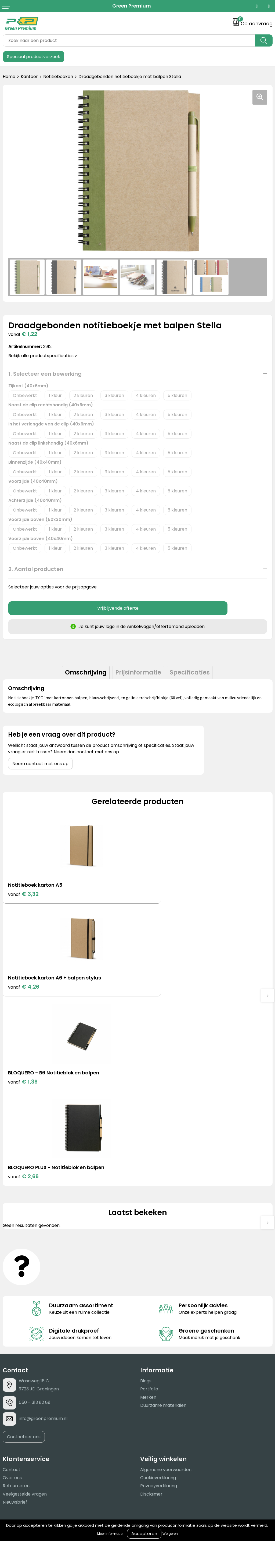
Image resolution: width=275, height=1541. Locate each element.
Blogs (145, 1193)
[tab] (86, 672)
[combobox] (129, 40)
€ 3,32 (23, 894)
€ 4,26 (158, 894)
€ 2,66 (158, 989)
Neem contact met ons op (40, 764)
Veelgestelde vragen (25, 1307)
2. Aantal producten (35, 569)
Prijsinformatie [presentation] (138, 672)
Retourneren (16, 1298)
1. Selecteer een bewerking (45, 373)
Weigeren (170, 1533)
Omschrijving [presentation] (86, 672)
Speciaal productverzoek (33, 57)
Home (9, 76)
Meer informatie (109, 1533)
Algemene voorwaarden (165, 1282)
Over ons (12, 1290)
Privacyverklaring (158, 1298)
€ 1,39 (23, 989)
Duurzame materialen (163, 1218)
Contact (11, 1282)
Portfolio (149, 1202)
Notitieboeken (58, 76)
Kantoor (29, 76)
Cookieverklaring (158, 1290)
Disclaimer (151, 1307)
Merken (148, 1210)
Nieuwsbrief (15, 1315)
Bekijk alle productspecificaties (42, 356)
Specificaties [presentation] (190, 672)
